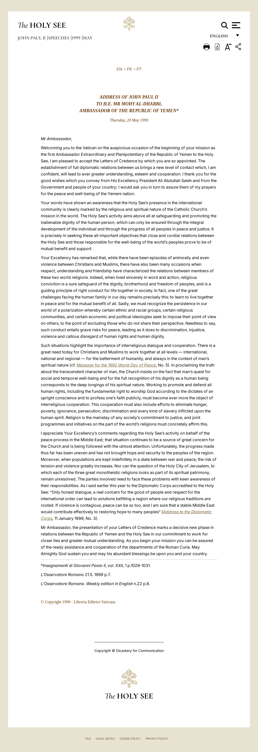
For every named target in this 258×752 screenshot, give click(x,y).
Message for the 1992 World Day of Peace (116, 365)
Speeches (59, 38)
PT (139, 69)
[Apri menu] (235, 25)
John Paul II (32, 38)
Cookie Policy (130, 738)
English (221, 37)
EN (119, 69)
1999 (76, 38)
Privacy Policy (157, 738)
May (87, 38)
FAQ (88, 738)
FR (129, 69)
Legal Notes (105, 738)
